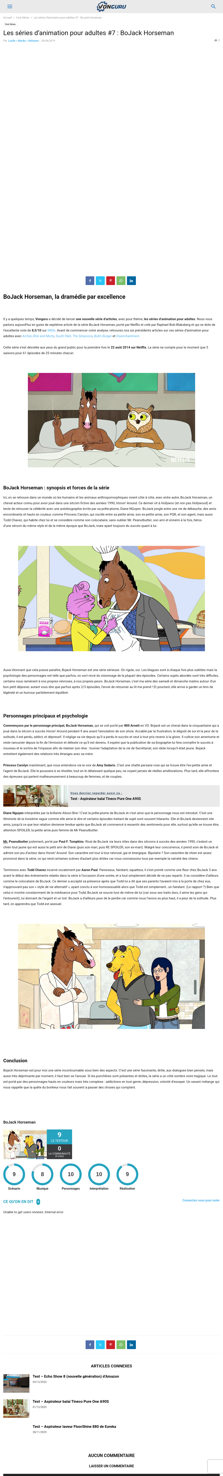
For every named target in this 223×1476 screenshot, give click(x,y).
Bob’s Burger (103, 238)
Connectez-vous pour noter (201, 1102)
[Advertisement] (111, 1178)
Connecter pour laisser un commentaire (111, 1381)
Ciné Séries (22, 17)
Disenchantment (127, 238)
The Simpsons (83, 238)
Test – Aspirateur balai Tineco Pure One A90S (71, 1304)
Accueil (7, 17)
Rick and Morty (43, 238)
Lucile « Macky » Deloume (23, 40)
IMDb (51, 233)
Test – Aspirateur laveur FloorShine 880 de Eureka (74, 1329)
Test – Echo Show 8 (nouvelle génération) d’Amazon (76, 1278)
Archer (27, 238)
